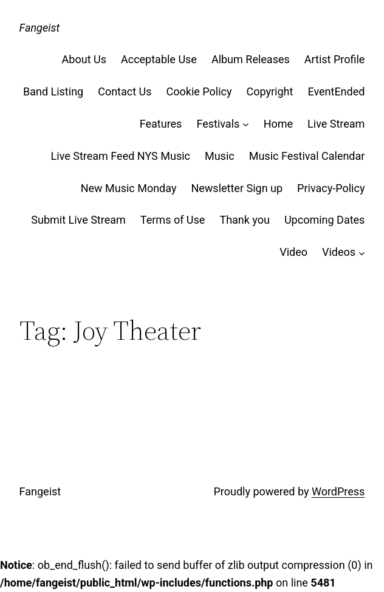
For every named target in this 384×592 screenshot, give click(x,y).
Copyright (270, 91)
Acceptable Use (159, 59)
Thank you (244, 219)
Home (278, 123)
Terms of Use (172, 219)
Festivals (217, 123)
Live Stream (336, 123)
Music (220, 156)
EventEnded (336, 91)
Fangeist (39, 27)
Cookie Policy (199, 91)
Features (161, 123)
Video (293, 252)
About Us (84, 59)
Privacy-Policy (331, 188)
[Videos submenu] (361, 252)
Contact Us (124, 91)
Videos (338, 252)
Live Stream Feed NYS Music (120, 156)
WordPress (338, 491)
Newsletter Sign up (237, 188)
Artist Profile (334, 59)
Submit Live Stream (78, 219)
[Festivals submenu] (245, 124)
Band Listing (53, 91)
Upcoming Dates (324, 219)
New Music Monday (129, 188)
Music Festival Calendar (307, 156)
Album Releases (250, 59)
